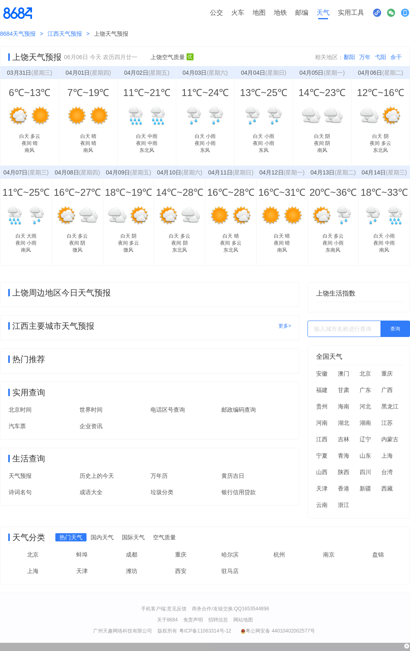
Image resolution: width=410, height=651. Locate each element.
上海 (387, 455)
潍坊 (131, 571)
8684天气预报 (18, 33)
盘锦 (378, 554)
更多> (284, 326)
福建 (322, 390)
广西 (387, 390)
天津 (322, 488)
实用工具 (351, 12)
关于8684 (167, 620)
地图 (259, 12)
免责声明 (193, 620)
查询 (395, 329)
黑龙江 (390, 406)
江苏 (387, 422)
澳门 (343, 373)
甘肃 (343, 390)
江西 (322, 439)
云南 (322, 505)
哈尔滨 (230, 554)
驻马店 (230, 571)
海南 (343, 406)
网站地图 (243, 620)
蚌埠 (82, 554)
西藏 (387, 488)
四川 (365, 472)
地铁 (280, 12)
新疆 (365, 488)
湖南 (365, 422)
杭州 (279, 554)
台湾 (387, 472)
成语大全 (91, 492)
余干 (396, 57)
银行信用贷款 (238, 492)
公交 (216, 12)
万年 (365, 57)
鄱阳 (349, 57)
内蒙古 (390, 439)
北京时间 (20, 409)
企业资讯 (91, 426)
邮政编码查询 (238, 409)
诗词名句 (20, 492)
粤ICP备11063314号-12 (205, 631)
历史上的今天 (97, 475)
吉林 (343, 439)
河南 (322, 422)
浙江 (343, 505)
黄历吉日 (232, 475)
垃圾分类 (161, 492)
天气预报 (20, 475)
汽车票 (17, 426)
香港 (343, 488)
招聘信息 (218, 620)
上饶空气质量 (172, 57)
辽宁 (365, 439)
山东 (365, 455)
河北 (365, 406)
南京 (329, 554)
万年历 (159, 475)
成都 (131, 554)
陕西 (343, 472)
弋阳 (380, 57)
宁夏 (322, 455)
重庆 (387, 373)
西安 (181, 571)
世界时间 (91, 409)
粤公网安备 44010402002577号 (278, 631)
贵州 (322, 406)
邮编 (301, 12)
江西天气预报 (65, 33)
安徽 (322, 373)
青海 (343, 455)
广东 (365, 390)
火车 (237, 12)
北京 (365, 373)
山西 (322, 472)
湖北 (343, 422)
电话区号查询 (167, 409)
